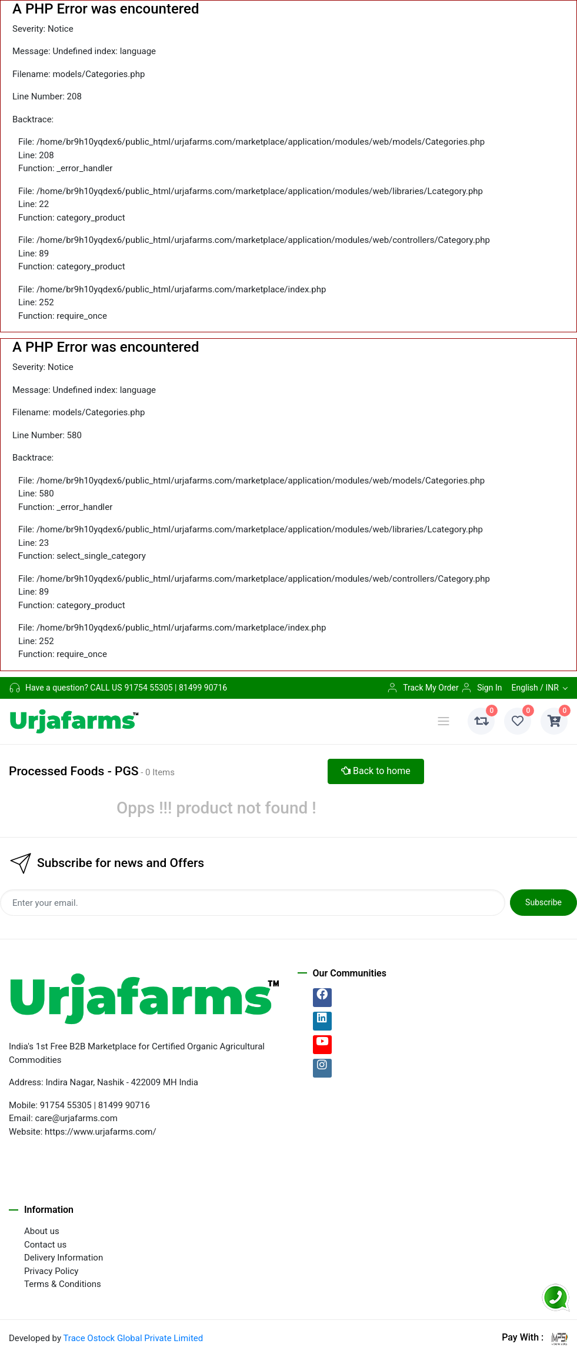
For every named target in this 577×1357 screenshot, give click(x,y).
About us (41, 1231)
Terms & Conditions (62, 1284)
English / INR (534, 687)
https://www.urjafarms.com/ (100, 1131)
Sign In (481, 687)
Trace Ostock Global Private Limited (133, 1338)
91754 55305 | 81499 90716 (175, 687)
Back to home (376, 770)
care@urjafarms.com (76, 1118)
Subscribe (543, 902)
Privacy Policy (51, 1271)
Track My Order (422, 687)
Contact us (45, 1244)
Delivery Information (63, 1257)
